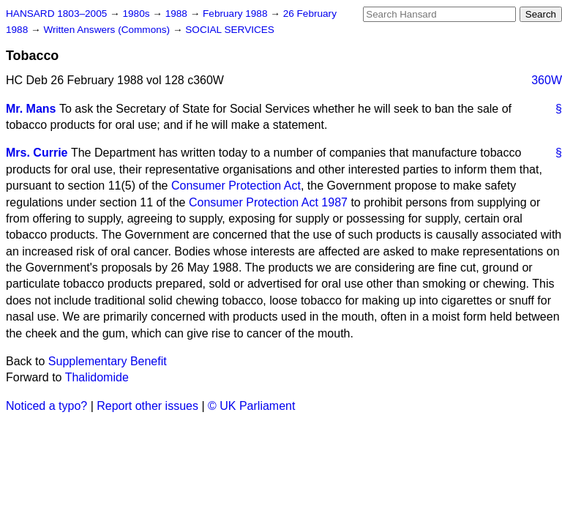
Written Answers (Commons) (108, 29)
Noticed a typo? (46, 406)
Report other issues (147, 406)
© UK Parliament (251, 406)
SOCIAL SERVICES (229, 29)
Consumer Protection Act (236, 185)
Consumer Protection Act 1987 (268, 202)
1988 (177, 13)
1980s (137, 13)
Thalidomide (97, 377)
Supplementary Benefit (107, 361)
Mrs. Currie (36, 152)
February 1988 (236, 13)
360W (546, 80)
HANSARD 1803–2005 (56, 13)
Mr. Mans (31, 108)
